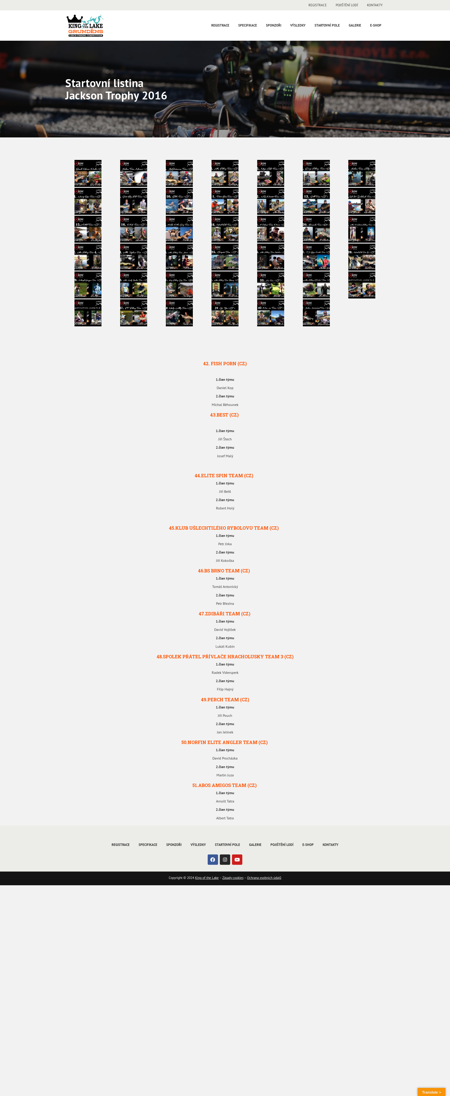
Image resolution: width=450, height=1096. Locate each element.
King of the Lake (207, 878)
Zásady (227, 878)
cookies (237, 878)
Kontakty (374, 5)
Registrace (317, 5)
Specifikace (247, 25)
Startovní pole (327, 25)
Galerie (355, 25)
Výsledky (298, 25)
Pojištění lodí (347, 5)
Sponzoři (273, 25)
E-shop (375, 25)
